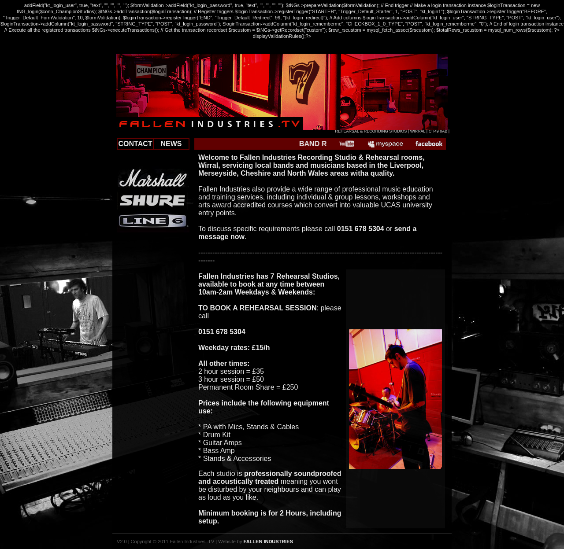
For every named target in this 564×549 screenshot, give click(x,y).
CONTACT (135, 143)
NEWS (171, 143)
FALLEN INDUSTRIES (268, 541)
